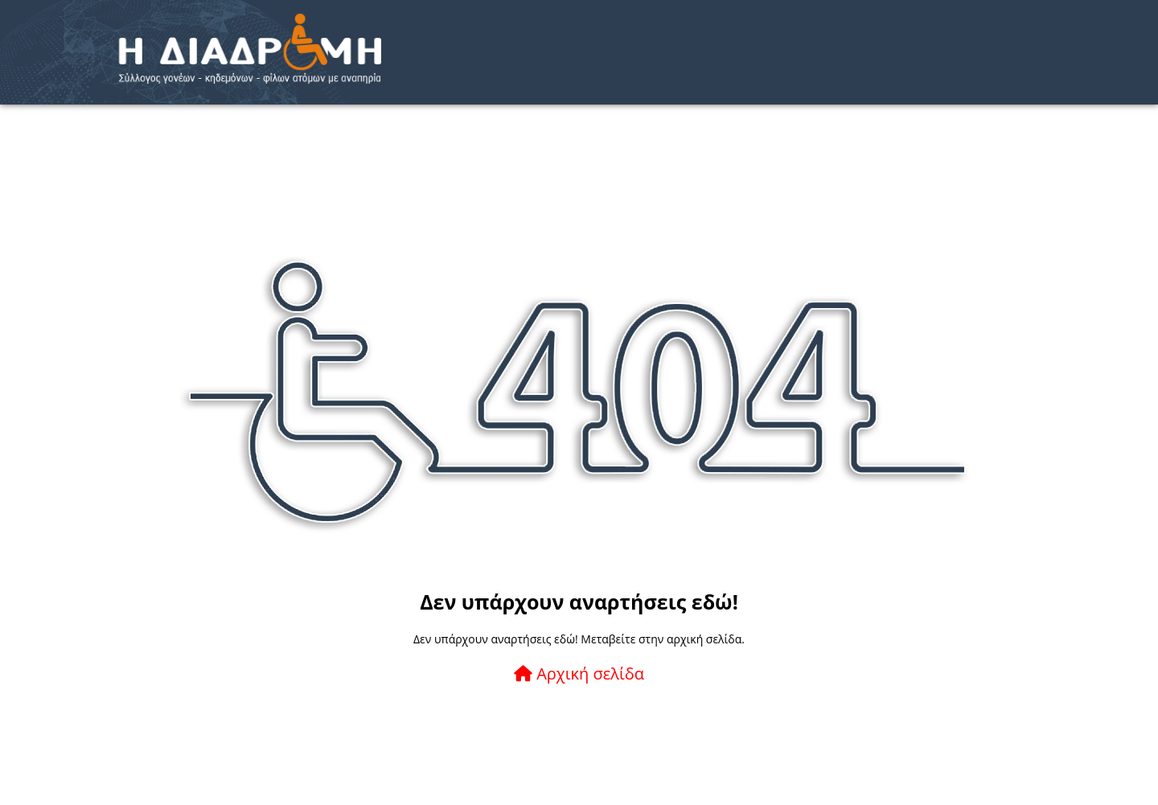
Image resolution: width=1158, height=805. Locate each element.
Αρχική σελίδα (579, 673)
